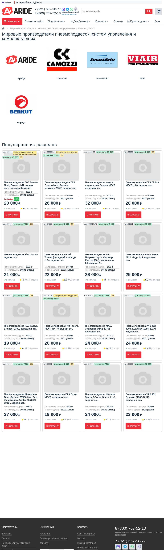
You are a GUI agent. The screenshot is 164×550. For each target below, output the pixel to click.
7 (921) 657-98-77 (48, 9)
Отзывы (118, 21)
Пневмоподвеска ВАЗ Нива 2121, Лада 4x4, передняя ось (142, 257)
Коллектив (45, 533)
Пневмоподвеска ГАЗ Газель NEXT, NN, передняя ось (62, 327)
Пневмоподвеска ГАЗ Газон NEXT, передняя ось (61, 396)
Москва (81, 538)
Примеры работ (34, 21)
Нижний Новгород (86, 543)
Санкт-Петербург (86, 533)
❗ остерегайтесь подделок (27, 2)
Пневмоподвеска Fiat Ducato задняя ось (21, 256)
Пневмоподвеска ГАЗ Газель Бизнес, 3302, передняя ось (21, 327)
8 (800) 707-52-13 (48, 13)
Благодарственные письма (54, 538)
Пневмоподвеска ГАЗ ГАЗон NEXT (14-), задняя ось (142, 183)
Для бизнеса (80, 21)
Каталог (12, 21)
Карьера (44, 543)
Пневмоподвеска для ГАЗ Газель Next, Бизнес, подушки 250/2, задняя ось (60, 185)
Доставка (7, 533)
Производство (138, 21)
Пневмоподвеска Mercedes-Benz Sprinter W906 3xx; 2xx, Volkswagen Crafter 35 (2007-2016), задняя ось (20, 399)
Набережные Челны (87, 547)
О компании (47, 527)
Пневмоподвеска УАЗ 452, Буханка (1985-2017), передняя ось (141, 397)
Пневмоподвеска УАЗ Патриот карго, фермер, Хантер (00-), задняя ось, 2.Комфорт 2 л (99, 259)
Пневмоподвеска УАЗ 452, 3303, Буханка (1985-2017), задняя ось (141, 329)
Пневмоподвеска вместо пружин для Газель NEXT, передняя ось (100, 185)
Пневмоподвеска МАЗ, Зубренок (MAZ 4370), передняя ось (98, 329)
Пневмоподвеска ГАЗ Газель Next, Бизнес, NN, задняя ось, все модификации (21, 185)
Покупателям (57, 21)
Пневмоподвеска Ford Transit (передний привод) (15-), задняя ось (60, 257)
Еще (157, 21)
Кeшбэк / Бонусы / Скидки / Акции (16, 544)
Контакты (102, 21)
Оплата (6, 538)
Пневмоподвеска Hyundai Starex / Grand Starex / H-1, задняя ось (100, 397)
